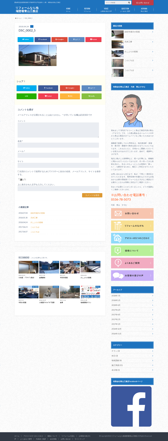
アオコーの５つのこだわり (33, 435)
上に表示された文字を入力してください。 (37, 184)
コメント (22, 121)
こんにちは (34, 227)
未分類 (115, 369)
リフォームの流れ (68, 435)
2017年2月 (116, 319)
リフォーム (87, 9)
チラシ (115, 350)
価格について (52, 435)
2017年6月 (116, 309)
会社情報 (53, 438)
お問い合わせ (142, 3)
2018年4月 (116, 305)
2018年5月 (116, 300)
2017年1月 (116, 323)
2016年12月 (116, 328)
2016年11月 (116, 333)
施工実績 (117, 364)
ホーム (68, 9)
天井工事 (34, 218)
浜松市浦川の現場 (37, 213)
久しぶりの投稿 (36, 222)
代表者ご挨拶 (41, 438)
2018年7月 (116, 295)
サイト (21, 161)
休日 (115, 355)
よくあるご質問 (125, 9)
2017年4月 (116, 314)
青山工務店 (144, 9)
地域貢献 (116, 359)
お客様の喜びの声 (106, 9)
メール (21, 151)
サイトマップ (80, 438)
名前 (20, 141)
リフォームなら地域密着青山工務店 (26, 9)
